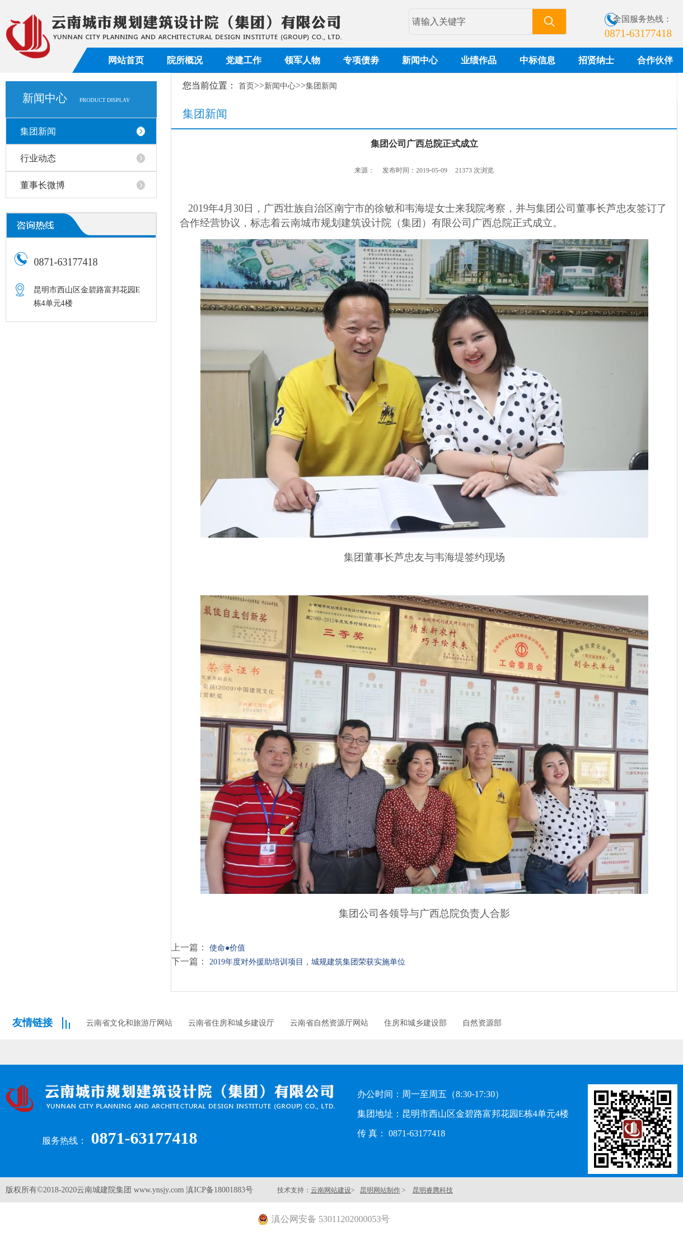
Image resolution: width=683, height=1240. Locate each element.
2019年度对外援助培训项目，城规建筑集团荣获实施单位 (307, 962)
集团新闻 (321, 86)
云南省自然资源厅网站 (329, 1023)
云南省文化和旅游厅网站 (129, 1023)
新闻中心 (420, 60)
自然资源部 (482, 1023)
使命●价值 (227, 948)
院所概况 (185, 60)
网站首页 (126, 60)
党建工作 (243, 60)
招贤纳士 (596, 60)
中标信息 (537, 60)
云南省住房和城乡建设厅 (231, 1023)
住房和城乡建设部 (415, 1023)
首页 (246, 86)
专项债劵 (361, 60)
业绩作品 (479, 60)
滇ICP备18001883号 (219, 1190)
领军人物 (302, 60)
